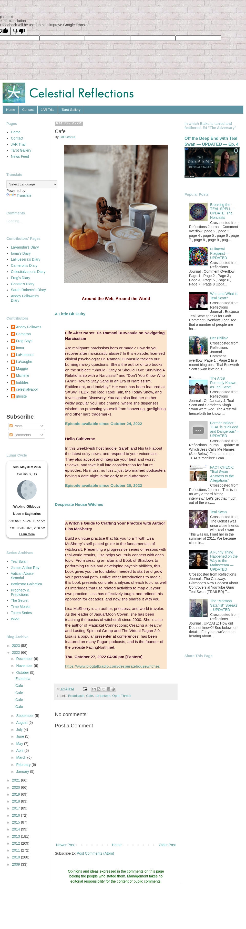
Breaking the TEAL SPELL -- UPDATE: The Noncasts (222, 211)
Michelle (22, 375)
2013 (16, 836)
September (25, 716)
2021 (16, 780)
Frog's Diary (20, 278)
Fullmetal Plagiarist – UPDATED (219, 253)
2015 (16, 822)
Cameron (23, 334)
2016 (16, 815)
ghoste (21, 396)
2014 (16, 829)
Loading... (14, 221)
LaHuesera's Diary (25, 259)
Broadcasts (76, 696)
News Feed (20, 156)
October (23, 672)
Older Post (167, 845)
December (25, 659)
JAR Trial (48, 110)
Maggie (22, 369)
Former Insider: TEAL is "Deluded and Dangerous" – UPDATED (224, 429)
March (21, 757)
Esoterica (22, 679)
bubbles (22, 382)
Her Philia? (219, 338)
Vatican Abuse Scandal (22, 575)
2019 (16, 794)
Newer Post (65, 845)
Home (10, 110)
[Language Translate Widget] (31, 184)
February (24, 765)
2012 (16, 843)
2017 (16, 808)
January (23, 771)
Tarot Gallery (70, 110)
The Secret (19, 600)
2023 (16, 646)
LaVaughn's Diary (25, 247)
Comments (20, 435)
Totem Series (21, 613)
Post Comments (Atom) (95, 853)
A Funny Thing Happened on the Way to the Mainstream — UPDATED (224, 560)
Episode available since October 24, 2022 (103, 423)
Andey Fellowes (29, 327)
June (20, 736)
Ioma (20, 348)
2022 (16, 652)
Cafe (89, 696)
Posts (16, 426)
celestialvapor (27, 389)
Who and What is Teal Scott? (224, 296)
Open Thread (121, 696)
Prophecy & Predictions (20, 592)
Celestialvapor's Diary (28, 272)
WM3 (15, 619)
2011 (16, 850)
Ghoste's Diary (22, 284)
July (20, 729)
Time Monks (20, 607)
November (25, 666)
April (20, 750)
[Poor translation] (19, 31)
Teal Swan (19, 561)
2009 (16, 864)
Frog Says (24, 341)
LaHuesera (103, 696)
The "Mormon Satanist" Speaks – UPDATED (223, 605)
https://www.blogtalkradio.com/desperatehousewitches (112, 666)
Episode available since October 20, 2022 (103, 485)
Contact (28, 110)
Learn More (27, 534)
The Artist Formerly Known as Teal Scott (223, 382)
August (22, 722)
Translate (19, 195)
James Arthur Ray (25, 568)
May (20, 744)
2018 (16, 801)
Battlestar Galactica (26, 584)
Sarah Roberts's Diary (28, 290)
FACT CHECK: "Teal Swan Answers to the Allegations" (222, 473)
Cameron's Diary (24, 265)
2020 (16, 787)
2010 (16, 857)
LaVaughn (24, 362)
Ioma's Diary (21, 253)
